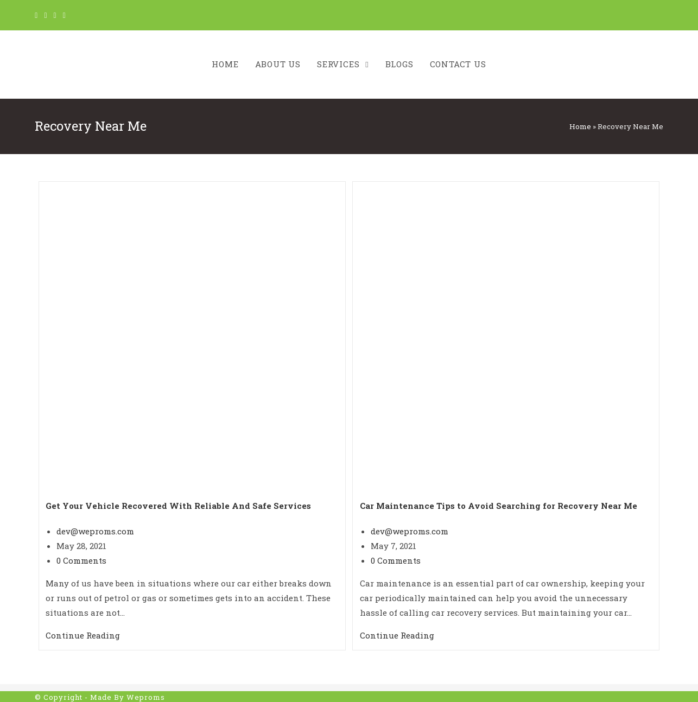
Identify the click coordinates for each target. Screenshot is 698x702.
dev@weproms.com (95, 531)
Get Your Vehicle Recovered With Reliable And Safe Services (178, 505)
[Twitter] (38, 15)
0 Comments (81, 560)
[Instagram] (64, 15)
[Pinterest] (55, 15)
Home (580, 126)
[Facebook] (45, 15)
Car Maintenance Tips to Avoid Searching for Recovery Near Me (498, 505)
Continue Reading (83, 635)
